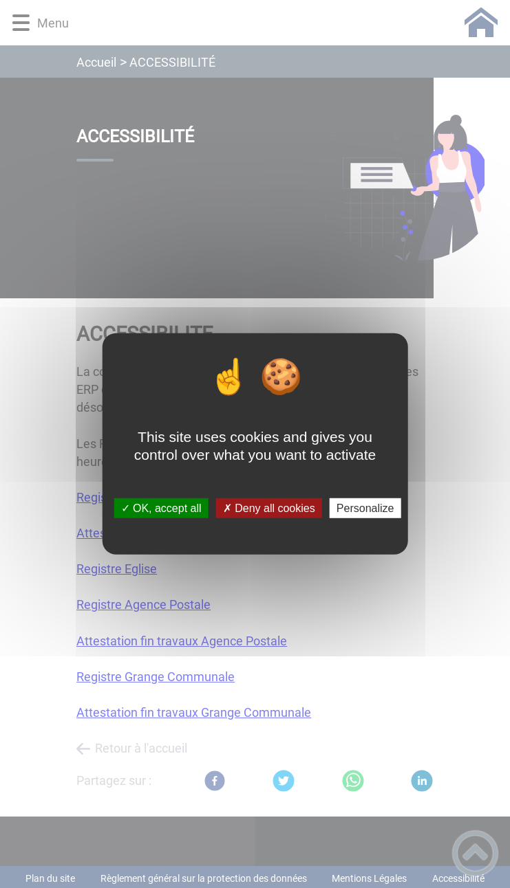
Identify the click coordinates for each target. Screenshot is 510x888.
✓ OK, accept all (161, 508)
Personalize (365, 508)
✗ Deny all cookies (269, 508)
